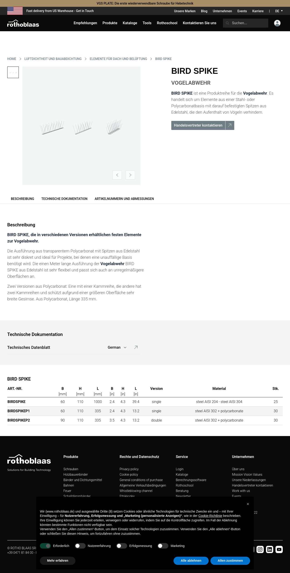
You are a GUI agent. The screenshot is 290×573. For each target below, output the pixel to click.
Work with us (241, 491)
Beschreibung (22, 199)
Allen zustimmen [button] (230, 560)
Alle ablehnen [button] (191, 560)
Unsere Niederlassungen (249, 480)
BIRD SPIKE (163, 59)
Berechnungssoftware (191, 480)
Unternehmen (222, 11)
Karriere (258, 11)
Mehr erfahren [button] (57, 560)
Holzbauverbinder (75, 474)
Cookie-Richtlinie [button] (210, 516)
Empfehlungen (85, 23)
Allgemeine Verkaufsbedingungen (143, 485)
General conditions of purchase (141, 480)
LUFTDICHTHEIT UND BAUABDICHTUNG (53, 59)
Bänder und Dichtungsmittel (82, 480)
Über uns (238, 469)
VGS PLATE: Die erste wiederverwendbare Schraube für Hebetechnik (145, 3)
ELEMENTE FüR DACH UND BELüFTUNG (118, 59)
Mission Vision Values (247, 474)
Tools (147, 23)
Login (180, 469)
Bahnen (68, 485)
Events (242, 11)
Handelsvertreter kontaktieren (252, 485)
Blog (204, 11)
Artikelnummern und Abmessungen (124, 199)
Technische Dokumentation (64, 199)
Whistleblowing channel (136, 491)
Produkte (110, 23)
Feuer (67, 491)
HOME (11, 59)
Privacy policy (129, 469)
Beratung (182, 491)
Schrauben (70, 469)
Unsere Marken (185, 11)
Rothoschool (184, 485)
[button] (247, 504)
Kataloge (182, 474)
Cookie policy (129, 474)
